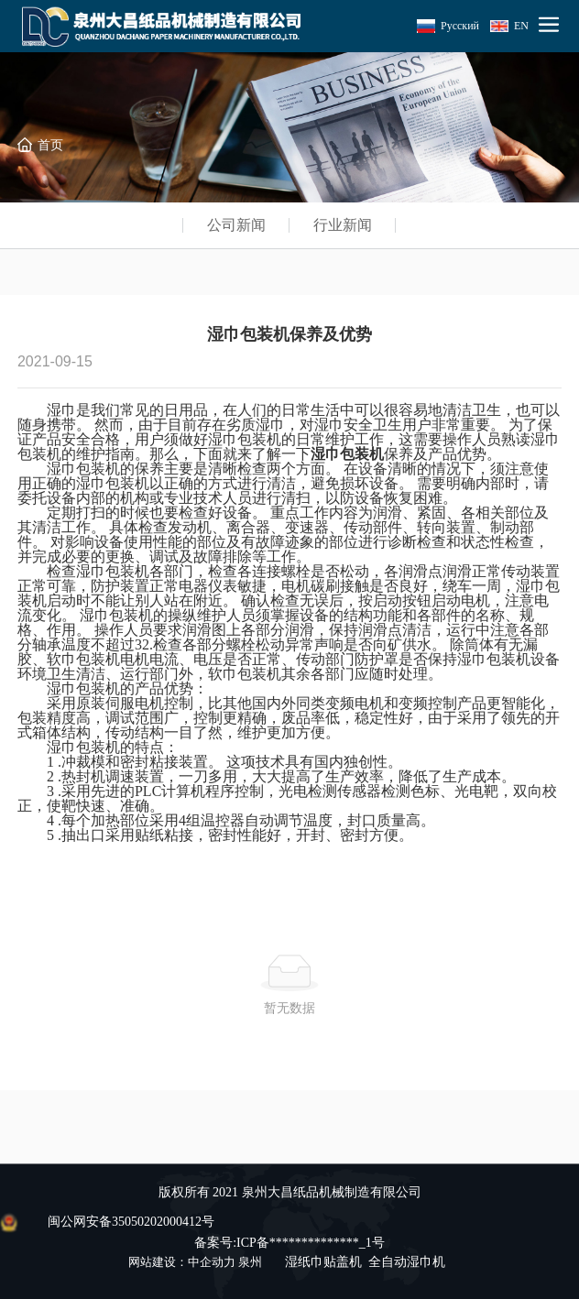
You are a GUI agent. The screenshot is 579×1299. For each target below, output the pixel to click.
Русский (460, 25)
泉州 (250, 1262)
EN (521, 25)
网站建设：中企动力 (181, 1262)
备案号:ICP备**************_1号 (289, 1243)
